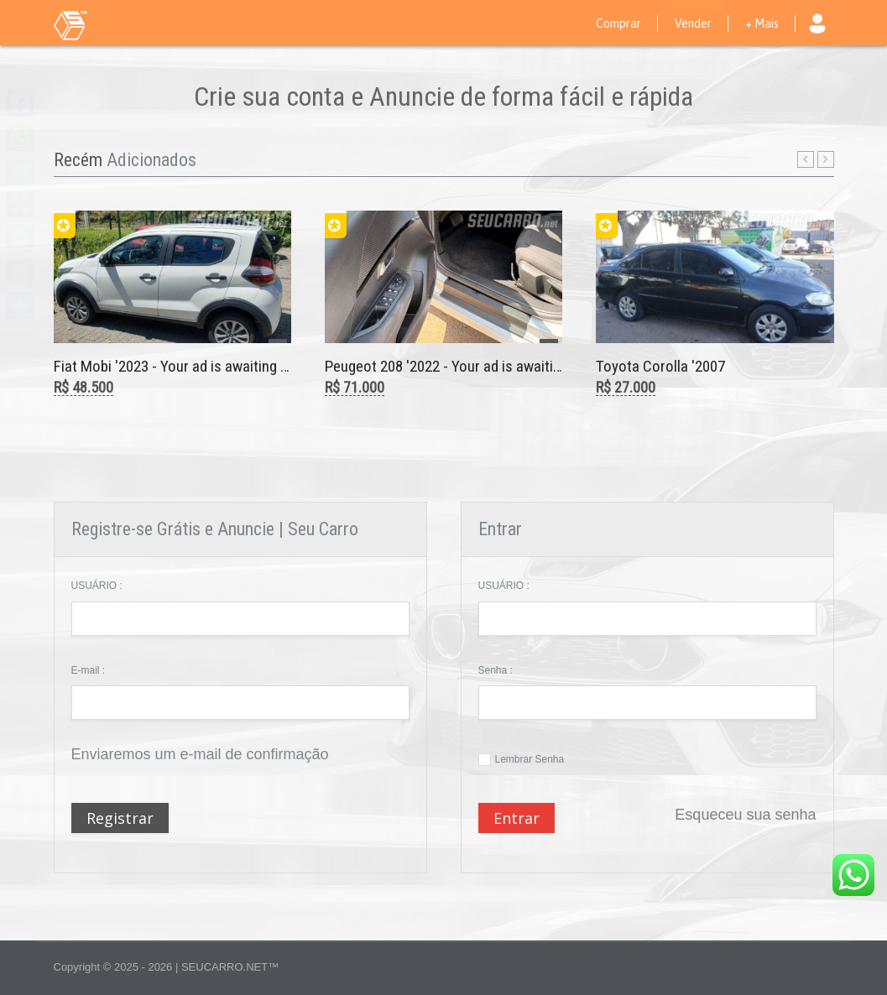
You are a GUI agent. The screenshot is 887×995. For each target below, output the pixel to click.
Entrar (516, 818)
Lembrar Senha (530, 759)
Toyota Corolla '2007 (660, 366)
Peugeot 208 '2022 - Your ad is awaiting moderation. (486, 366)
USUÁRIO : (97, 585)
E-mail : (88, 670)
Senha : (495, 670)
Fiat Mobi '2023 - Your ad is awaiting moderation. (205, 366)
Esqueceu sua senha (745, 814)
